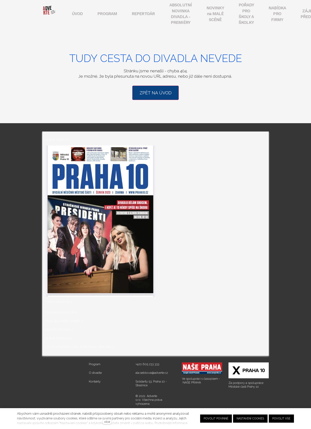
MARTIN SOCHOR (57, 329)
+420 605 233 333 (147, 363)
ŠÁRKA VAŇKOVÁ (57, 301)
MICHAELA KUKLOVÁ (59, 312)
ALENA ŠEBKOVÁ (57, 337)
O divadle (95, 372)
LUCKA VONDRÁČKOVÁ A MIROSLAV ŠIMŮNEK (78, 346)
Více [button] (256, 13)
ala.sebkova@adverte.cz (151, 372)
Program (94, 363)
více (107, 422)
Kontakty (95, 381)
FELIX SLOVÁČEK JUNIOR (62, 320)
